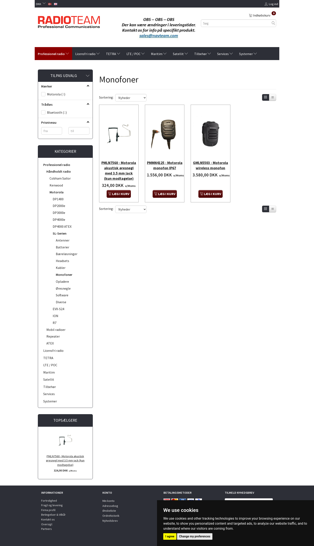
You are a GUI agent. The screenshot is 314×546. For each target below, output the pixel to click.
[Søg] (273, 23)
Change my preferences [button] (194, 536)
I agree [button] (169, 536)
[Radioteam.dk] (69, 21)
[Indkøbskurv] (262, 15)
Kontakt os (48, 519)
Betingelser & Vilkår (53, 514)
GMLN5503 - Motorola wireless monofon (210, 163)
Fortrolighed (49, 500)
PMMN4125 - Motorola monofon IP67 (164, 163)
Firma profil (48, 510)
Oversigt (46, 524)
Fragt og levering (52, 505)
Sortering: (106, 97)
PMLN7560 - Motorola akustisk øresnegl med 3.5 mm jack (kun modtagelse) (65, 460)
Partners (46, 529)
